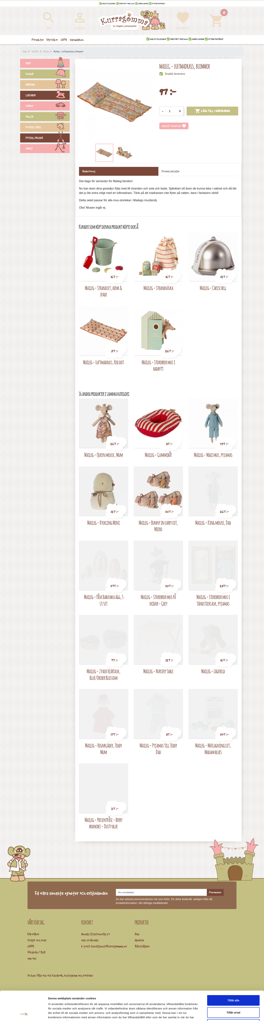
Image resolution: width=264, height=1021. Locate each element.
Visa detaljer (199, 1013)
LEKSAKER (48, 96)
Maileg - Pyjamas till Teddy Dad (158, 749)
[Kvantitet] (171, 111)
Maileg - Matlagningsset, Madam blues (213, 749)
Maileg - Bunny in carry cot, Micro (158, 526)
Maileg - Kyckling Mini (103, 522)
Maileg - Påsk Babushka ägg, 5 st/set (103, 600)
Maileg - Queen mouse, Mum (103, 455)
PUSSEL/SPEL (48, 128)
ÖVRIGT (48, 149)
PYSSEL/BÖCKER (48, 138)
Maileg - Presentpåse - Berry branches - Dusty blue (103, 823)
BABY (48, 64)
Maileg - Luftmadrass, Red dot (103, 362)
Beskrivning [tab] (88, 171)
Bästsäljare (142, 946)
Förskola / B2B (36, 952)
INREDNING (48, 85)
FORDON (48, 106)
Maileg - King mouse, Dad (213, 522)
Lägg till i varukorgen (212, 111)
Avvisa (233, 996)
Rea (137, 934)
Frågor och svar (37, 940)
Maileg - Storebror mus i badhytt (158, 365)
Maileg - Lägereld (213, 671)
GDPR (30, 946)
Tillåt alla (233, 972)
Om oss (31, 958)
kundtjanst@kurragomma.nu (109, 946)
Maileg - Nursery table (158, 671)
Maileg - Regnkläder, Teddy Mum (103, 749)
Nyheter (139, 940)
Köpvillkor (33, 934)
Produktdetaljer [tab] (170, 171)
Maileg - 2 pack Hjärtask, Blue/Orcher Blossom (103, 674)
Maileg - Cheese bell (213, 288)
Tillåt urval (233, 984)
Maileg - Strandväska (158, 288)
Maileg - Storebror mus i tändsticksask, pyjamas (213, 600)
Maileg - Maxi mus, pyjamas (213, 455)
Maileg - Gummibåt (158, 455)
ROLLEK (48, 117)
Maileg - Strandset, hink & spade (103, 291)
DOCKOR (48, 74)
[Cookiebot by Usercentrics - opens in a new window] (24, 1014)
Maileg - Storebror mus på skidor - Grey (158, 600)
